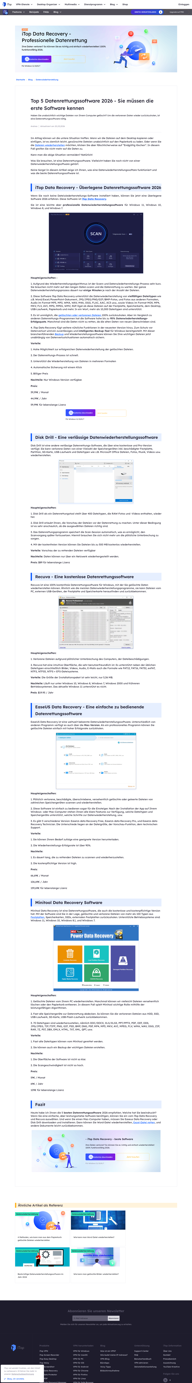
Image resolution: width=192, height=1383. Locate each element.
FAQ (136, 1322)
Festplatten (37, 917)
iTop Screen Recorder (49, 1322)
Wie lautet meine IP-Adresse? (114, 1322)
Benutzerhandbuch (142, 1326)
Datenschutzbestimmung (22, 1374)
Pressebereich (169, 1326)
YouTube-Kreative (171, 1334)
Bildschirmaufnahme (109, 1338)
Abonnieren (114, 1285)
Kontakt (166, 1322)
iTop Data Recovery (48, 1338)
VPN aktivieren (141, 1330)
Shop (125, 4)
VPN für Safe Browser (83, 1349)
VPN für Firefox (80, 1341)
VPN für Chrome (80, 1338)
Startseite (20, 79)
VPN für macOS (80, 1322)
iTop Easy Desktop (47, 1326)
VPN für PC (78, 1326)
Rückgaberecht (141, 1380)
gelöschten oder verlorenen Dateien (80, 315)
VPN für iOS (78, 1330)
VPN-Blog (104, 1326)
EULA (176, 1380)
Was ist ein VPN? (108, 1318)
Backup (59, 334)
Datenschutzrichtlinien (160, 1380)
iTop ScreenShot (46, 1334)
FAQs (46, 12)
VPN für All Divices (81, 1353)
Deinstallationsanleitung (145, 1334)
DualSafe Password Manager (52, 1349)
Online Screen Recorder (50, 1353)
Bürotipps (104, 1330)
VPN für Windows (81, 1318)
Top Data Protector (48, 1341)
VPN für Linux (79, 1345)
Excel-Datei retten (144, 1123)
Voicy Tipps (105, 1334)
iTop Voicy (44, 1330)
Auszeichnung (169, 1330)
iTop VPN (43, 1318)
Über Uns (167, 1318)
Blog (56, 12)
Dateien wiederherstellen (50, 145)
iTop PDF (43, 1345)
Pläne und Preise (47, 1357)
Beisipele (34, 12)
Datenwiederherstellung (47, 79)
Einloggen (183, 4)
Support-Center (141, 1318)
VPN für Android (80, 1334)
